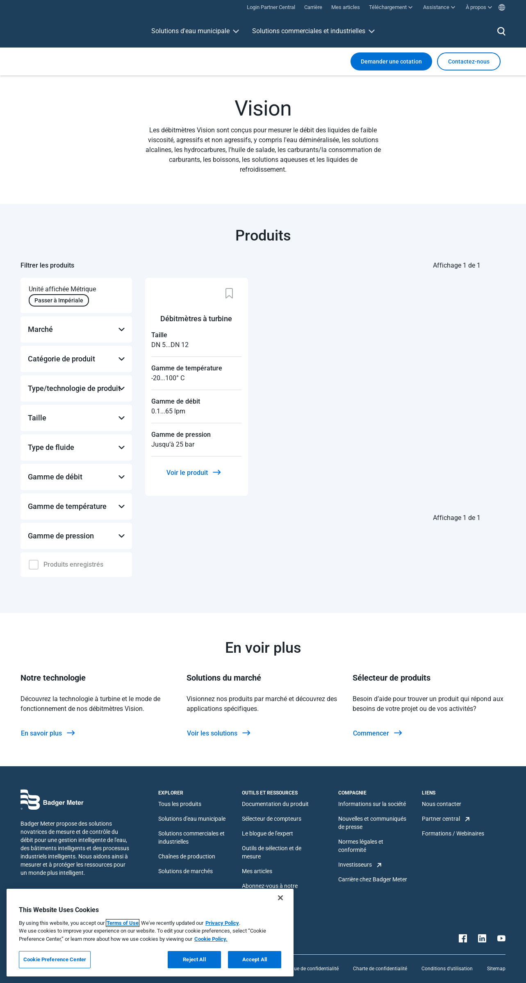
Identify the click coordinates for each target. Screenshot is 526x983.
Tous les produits (179, 804)
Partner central (441, 818)
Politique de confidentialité (309, 969)
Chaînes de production (186, 856)
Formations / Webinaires (453, 833)
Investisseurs (355, 864)
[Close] (280, 898)
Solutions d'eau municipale (190, 31)
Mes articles (257, 871)
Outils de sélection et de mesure (271, 852)
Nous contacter (441, 804)
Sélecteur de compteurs (271, 818)
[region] (150, 932)
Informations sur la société (372, 804)
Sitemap (496, 969)
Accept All (254, 959)
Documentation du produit (275, 804)
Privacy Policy (222, 923)
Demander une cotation (391, 61)
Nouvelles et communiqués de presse (372, 822)
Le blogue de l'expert (267, 833)
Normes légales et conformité (360, 845)
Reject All (194, 959)
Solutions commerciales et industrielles (308, 31)
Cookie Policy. (211, 939)
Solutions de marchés (185, 871)
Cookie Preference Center (54, 959)
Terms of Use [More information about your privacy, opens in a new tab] (123, 923)
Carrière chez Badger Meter (372, 879)
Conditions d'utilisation (447, 969)
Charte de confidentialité (380, 969)
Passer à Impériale (58, 300)
